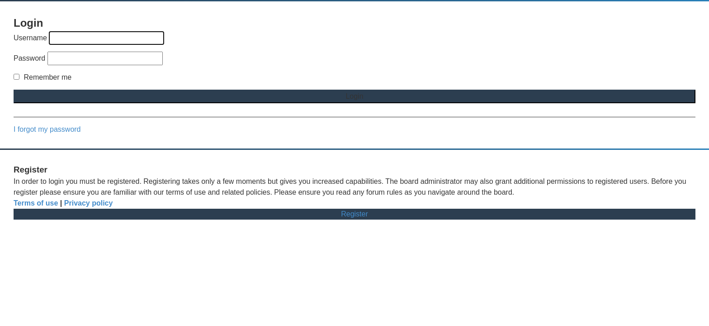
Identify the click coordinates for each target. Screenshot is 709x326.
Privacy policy (88, 203)
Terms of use (36, 203)
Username (30, 38)
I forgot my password (47, 129)
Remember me (42, 77)
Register (354, 214)
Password (29, 58)
